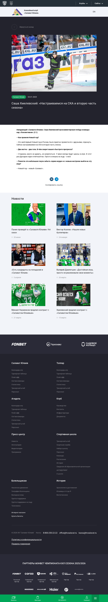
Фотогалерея (17, 445)
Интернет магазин (19, 512)
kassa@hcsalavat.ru (88, 533)
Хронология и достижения (67, 488)
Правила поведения (21, 544)
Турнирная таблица (20, 374)
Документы (61, 416)
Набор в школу (63, 448)
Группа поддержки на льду (23, 502)
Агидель (16, 398)
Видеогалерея (17, 448)
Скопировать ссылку (54, 185)
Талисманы (16, 506)
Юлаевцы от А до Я (64, 491)
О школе (60, 474)
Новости (15, 441)
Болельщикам (19, 480)
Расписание (61, 459)
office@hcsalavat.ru (68, 533)
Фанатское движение (20, 488)
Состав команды (18, 381)
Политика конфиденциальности (27, 539)
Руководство (62, 406)
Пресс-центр (18, 434)
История (60, 463)
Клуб (59, 398)
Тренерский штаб (19, 388)
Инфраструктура (63, 413)
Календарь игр (18, 370)
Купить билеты (18, 516)
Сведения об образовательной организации (75, 467)
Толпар (60, 363)
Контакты (61, 409)
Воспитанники (62, 495)
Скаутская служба (64, 445)
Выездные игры (18, 495)
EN (94, 12)
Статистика (16, 384)
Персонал (16, 392)
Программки (17, 452)
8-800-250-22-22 (50, 533)
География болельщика (21, 491)
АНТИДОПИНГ (63, 470)
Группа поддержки (19, 498)
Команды (60, 456)
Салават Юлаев (20, 363)
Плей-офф (16, 377)
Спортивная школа (66, 434)
